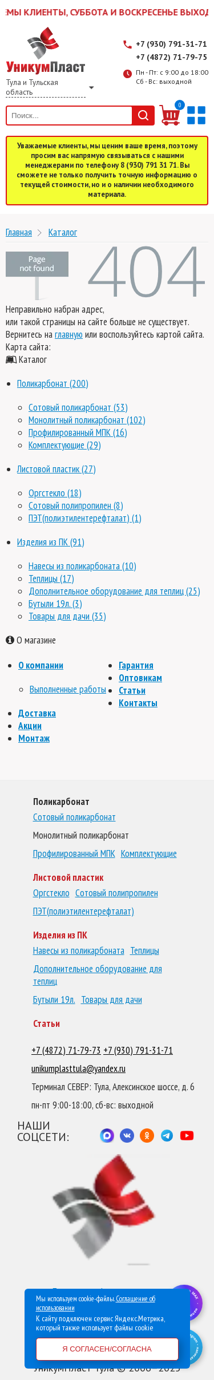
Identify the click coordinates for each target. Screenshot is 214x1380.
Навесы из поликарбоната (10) (82, 566)
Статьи (132, 690)
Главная (19, 231)
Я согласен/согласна (106, 1349)
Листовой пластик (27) (56, 469)
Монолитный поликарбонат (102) (87, 420)
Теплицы (144, 950)
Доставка (37, 713)
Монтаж (34, 738)
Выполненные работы (68, 689)
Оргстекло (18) (55, 493)
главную (69, 334)
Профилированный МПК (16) (78, 432)
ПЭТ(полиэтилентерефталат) (83, 911)
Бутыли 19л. (54, 999)
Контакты (138, 703)
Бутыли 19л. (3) (55, 603)
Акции (30, 725)
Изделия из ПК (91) (50, 542)
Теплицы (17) (51, 578)
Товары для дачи (111, 999)
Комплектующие (149, 853)
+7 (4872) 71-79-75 (171, 57)
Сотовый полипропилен (116, 893)
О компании (40, 665)
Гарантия (136, 665)
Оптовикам (140, 677)
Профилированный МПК (74, 853)
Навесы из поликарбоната (78, 950)
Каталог (63, 231)
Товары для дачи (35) (67, 616)
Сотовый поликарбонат (74, 817)
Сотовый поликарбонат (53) (78, 407)
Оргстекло (51, 893)
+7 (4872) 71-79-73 (66, 1050)
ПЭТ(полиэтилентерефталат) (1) (85, 518)
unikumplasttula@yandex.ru (78, 1068)
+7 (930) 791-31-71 (171, 44)
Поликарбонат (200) (52, 383)
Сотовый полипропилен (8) (76, 505)
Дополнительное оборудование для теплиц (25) (114, 591)
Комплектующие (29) (65, 445)
